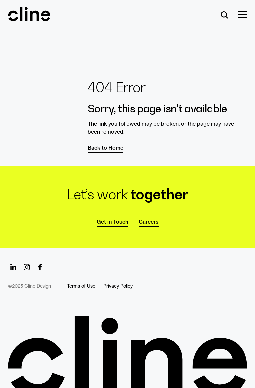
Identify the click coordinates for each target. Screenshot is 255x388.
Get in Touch (112, 221)
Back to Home (105, 147)
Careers (149, 221)
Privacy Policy (118, 286)
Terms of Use (81, 286)
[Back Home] (29, 18)
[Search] (224, 15)
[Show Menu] (242, 15)
